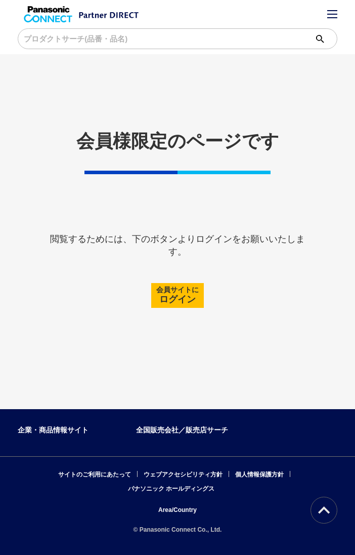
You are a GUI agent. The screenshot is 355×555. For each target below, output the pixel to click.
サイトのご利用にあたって (94, 474)
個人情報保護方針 (259, 474)
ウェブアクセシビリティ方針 (183, 474)
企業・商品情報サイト (53, 430)
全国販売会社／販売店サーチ (182, 430)
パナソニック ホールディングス (171, 488)
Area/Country (177, 509)
